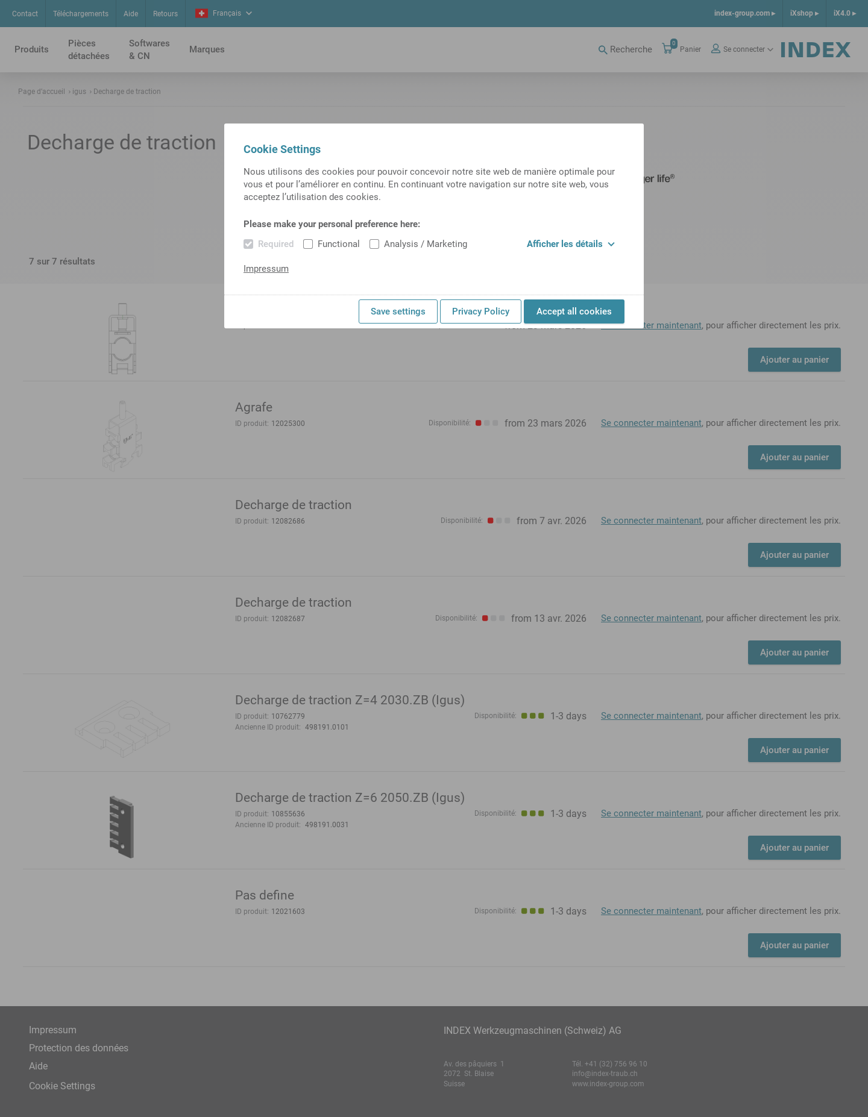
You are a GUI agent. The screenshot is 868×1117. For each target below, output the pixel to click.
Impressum (266, 268)
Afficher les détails (571, 244)
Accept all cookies (574, 311)
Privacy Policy (480, 311)
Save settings (398, 311)
